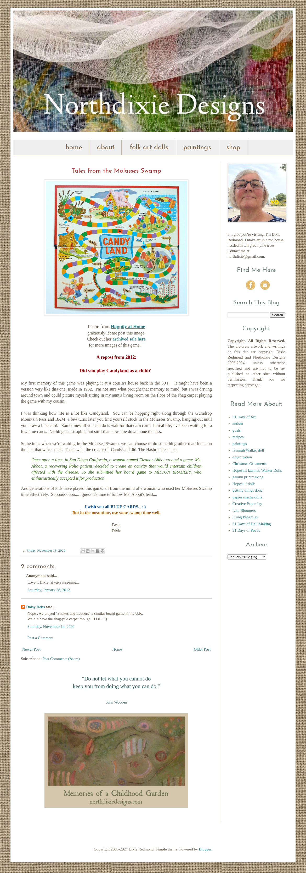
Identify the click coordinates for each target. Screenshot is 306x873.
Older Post (202, 649)
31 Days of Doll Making (252, 524)
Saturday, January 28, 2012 (48, 590)
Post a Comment (40, 638)
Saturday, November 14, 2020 (50, 626)
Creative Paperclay (247, 504)
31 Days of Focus (246, 530)
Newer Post (31, 649)
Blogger (205, 849)
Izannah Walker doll (248, 450)
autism (238, 423)
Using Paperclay (245, 517)
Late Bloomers (244, 510)
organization (242, 457)
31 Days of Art (244, 417)
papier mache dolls (247, 497)
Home (117, 649)
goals (237, 430)
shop (233, 147)
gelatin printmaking (248, 477)
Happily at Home (128, 326)
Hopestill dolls (244, 484)
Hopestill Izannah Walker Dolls (257, 470)
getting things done (248, 490)
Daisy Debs (35, 607)
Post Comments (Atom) (61, 659)
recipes (238, 437)
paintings (197, 147)
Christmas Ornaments (250, 464)
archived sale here (129, 339)
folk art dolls (149, 147)
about (106, 147)
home (74, 147)
